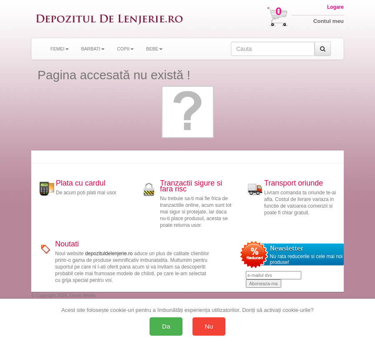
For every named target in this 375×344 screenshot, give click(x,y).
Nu (209, 326)
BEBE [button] (154, 48)
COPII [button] (125, 48)
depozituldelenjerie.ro (108, 253)
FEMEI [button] (59, 48)
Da (166, 326)
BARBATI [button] (93, 48)
